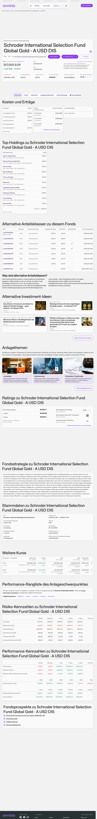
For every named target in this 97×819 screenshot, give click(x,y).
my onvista (46, 6)
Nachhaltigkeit (75, 95)
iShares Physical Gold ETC (11, 161)
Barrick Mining (7, 172)
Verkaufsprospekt (12, 719)
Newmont (6, 182)
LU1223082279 (8, 259)
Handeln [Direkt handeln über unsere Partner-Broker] (86, 57)
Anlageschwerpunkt (47, 95)
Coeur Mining (7, 198)
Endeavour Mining (9, 193)
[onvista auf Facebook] (20, 817)
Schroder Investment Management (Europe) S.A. (30, 57)
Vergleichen (68, 57)
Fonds (11, 11)
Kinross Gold (7, 166)
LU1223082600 (8, 264)
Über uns (84, 817)
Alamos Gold (7, 203)
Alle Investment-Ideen (82, 338)
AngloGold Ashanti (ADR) (11, 188)
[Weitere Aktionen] (91, 563)
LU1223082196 (8, 249)
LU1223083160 (8, 254)
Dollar (51, 817)
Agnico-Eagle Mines (9, 156)
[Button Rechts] (76, 57)
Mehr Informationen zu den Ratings (80, 425)
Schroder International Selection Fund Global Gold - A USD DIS (30, 11)
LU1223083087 (8, 244)
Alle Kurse (34, 95)
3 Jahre (35, 596)
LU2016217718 (8, 269)
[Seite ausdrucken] (90, 51)
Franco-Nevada (8, 177)
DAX (36, 817)
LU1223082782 (8, 239)
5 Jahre (43, 596)
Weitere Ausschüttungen (52, 130)
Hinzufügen (54, 57)
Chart (26, 95)
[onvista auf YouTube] (24, 817)
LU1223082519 (8, 233)
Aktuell (37, 6)
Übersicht (18, 95)
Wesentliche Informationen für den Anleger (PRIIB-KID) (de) (25, 715)
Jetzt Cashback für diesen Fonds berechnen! (75, 63)
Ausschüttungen (62, 95)
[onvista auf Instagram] (28, 817)
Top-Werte (66, 817)
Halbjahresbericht (12, 722)
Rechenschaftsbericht (13, 725)
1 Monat (21, 596)
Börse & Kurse (5, 11)
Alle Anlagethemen (84, 388)
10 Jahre (51, 596)
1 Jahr (28, 596)
